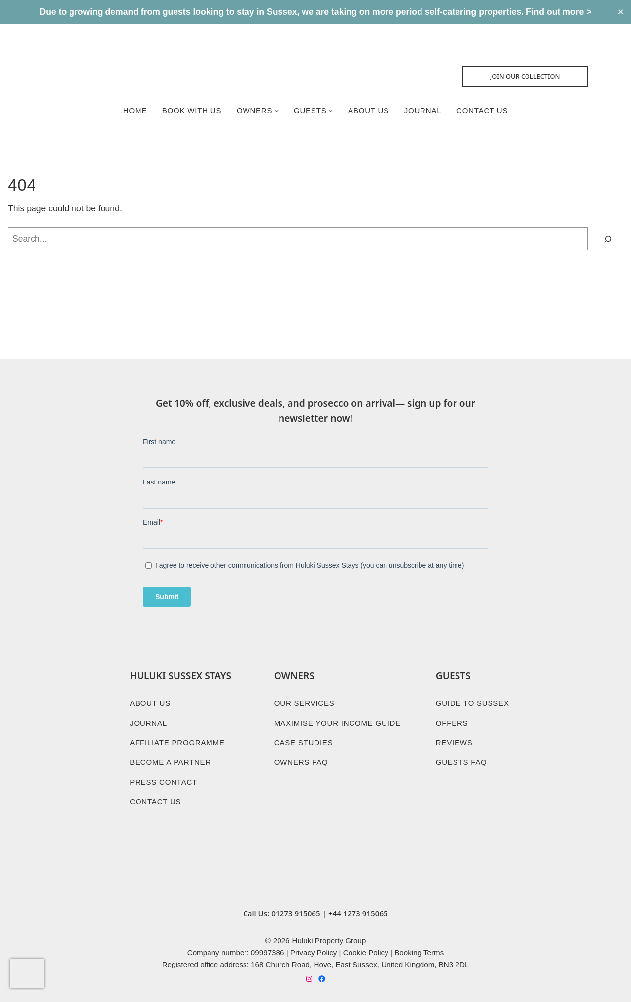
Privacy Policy (313, 950)
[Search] (608, 239)
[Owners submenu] (276, 111)
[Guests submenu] (330, 111)
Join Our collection (526, 76)
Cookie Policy (365, 950)
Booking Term (417, 950)
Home (133, 110)
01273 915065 (295, 911)
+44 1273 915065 (358, 911)
